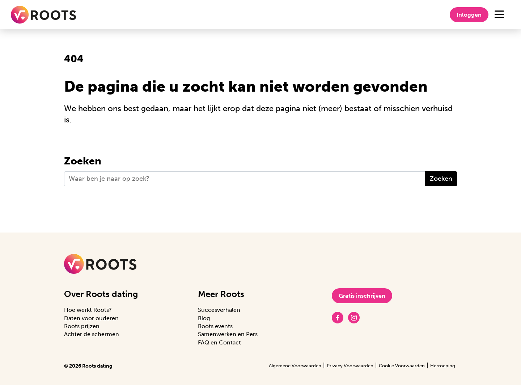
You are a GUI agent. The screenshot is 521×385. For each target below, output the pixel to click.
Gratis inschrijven (362, 295)
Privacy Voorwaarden (350, 365)
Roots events (215, 326)
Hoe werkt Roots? (88, 309)
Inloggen (469, 14)
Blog (204, 318)
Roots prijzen (81, 326)
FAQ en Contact (219, 342)
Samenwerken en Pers (228, 334)
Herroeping (442, 365)
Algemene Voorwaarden (295, 365)
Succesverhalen (219, 309)
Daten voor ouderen (91, 318)
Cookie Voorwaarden (402, 365)
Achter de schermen (91, 334)
